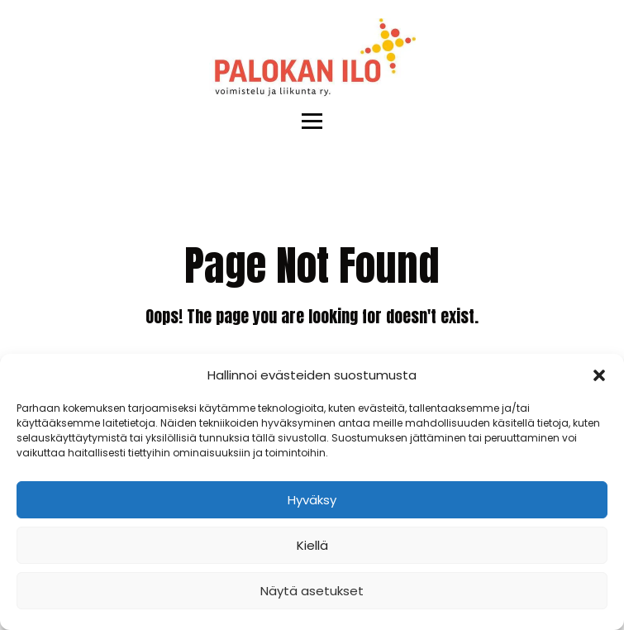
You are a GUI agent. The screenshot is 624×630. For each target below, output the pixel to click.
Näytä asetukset (312, 590)
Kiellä (312, 545)
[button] (599, 375)
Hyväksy (312, 499)
